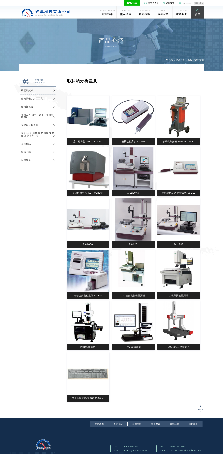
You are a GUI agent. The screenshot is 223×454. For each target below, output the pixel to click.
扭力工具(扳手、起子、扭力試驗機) (37, 116)
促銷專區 (26, 160)
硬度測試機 (27, 90)
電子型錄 (155, 424)
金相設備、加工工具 (32, 98)
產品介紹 (118, 424)
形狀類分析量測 (29, 125)
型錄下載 (26, 152)
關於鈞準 (99, 424)
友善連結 (26, 144)
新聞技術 (136, 424)
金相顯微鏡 (27, 106)
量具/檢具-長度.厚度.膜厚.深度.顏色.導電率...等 (38, 134)
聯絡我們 (174, 424)
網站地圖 (193, 424)
